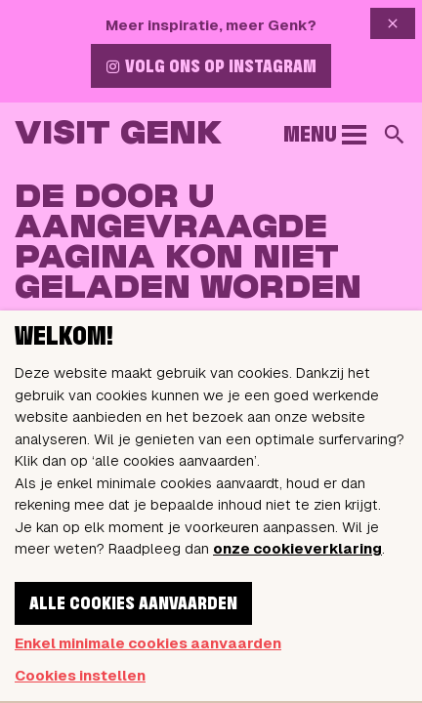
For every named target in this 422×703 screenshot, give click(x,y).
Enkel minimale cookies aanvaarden (148, 643)
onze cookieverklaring (297, 548)
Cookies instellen (80, 675)
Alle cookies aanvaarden (133, 604)
